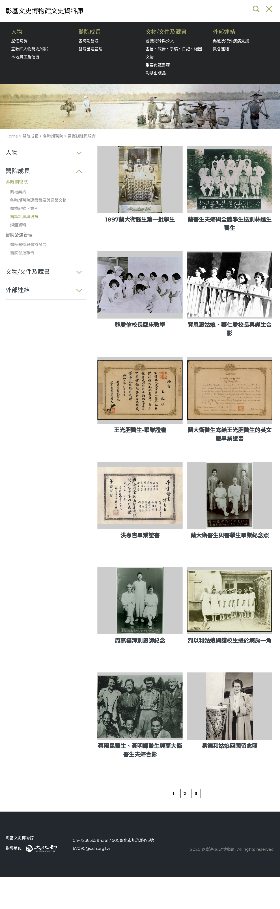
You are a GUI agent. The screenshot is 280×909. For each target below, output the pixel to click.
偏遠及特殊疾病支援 (231, 41)
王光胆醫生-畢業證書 (140, 430)
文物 (150, 57)
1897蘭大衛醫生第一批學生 (140, 219)
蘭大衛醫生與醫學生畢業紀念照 (229, 535)
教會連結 (221, 49)
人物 (16, 32)
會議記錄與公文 (160, 41)
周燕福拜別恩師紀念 (140, 640)
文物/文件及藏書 (166, 32)
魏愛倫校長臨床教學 (140, 324)
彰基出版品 (156, 73)
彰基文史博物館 (20, 838)
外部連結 (224, 32)
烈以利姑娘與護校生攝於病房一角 (229, 640)
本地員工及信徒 (25, 57)
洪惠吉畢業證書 (139, 535)
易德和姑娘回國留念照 (230, 746)
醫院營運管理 (90, 49)
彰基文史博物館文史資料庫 (45, 11)
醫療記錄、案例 (24, 208)
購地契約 (18, 192)
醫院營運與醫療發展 (28, 244)
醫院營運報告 (22, 252)
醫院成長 (89, 32)
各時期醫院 (88, 41)
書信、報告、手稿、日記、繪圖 (174, 49)
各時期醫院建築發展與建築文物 (38, 200)
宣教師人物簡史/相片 (30, 49)
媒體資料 (18, 225)
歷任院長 (19, 41)
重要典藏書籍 (158, 65)
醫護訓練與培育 (82, 136)
